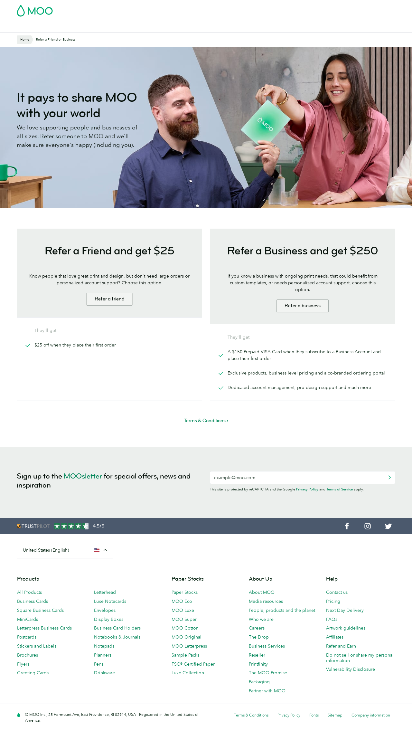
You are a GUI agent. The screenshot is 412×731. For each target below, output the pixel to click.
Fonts (314, 715)
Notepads (104, 646)
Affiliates (334, 637)
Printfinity (258, 664)
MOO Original (186, 637)
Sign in (316, 9)
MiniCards (27, 619)
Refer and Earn (341, 646)
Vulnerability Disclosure (350, 669)
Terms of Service (339, 489)
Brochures (27, 655)
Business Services (279, 27)
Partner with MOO (267, 691)
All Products (29, 592)
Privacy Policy (307, 489)
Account (294, 9)
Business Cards (33, 27)
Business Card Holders (117, 628)
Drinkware (104, 673)
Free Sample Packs (260, 9)
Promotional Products (229, 27)
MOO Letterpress (189, 646)
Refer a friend (110, 299)
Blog (309, 27)
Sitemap (335, 715)
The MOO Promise (268, 673)
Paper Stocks (185, 592)
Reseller (257, 655)
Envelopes (105, 610)
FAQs (331, 619)
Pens (98, 664)
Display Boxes (108, 619)
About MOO (262, 592)
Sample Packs (185, 655)
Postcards (68, 27)
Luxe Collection (188, 673)
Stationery (189, 27)
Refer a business (303, 306)
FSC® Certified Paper (193, 664)
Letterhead (105, 592)
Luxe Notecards (110, 601)
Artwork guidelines (345, 628)
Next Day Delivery (345, 610)
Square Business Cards (40, 610)
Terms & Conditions (251, 715)
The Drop (259, 637)
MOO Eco (182, 601)
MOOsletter (83, 476)
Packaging (259, 682)
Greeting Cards (33, 673)
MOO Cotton (185, 628)
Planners (102, 655)
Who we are (261, 619)
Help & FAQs (334, 27)
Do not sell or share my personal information (360, 657)
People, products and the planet (282, 610)
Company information (370, 715)
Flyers (23, 664)
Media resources (266, 601)
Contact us (337, 592)
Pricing (333, 601)
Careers (257, 628)
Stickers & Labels (103, 27)
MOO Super (184, 619)
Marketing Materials (149, 27)
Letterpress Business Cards (44, 628)
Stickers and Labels (36, 646)
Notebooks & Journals (117, 637)
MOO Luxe (183, 610)
